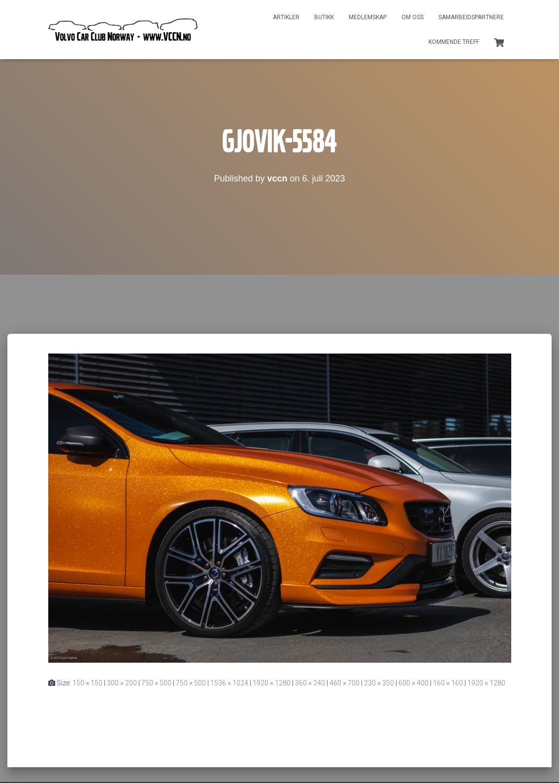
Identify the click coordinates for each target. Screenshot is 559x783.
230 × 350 (379, 683)
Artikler (286, 17)
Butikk (324, 17)
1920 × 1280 (272, 683)
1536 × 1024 (229, 683)
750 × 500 (156, 683)
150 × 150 (87, 683)
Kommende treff (453, 41)
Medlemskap (368, 17)
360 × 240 (310, 683)
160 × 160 (448, 683)
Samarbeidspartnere (471, 17)
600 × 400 (413, 683)
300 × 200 (122, 683)
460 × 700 (344, 683)
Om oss (412, 17)
